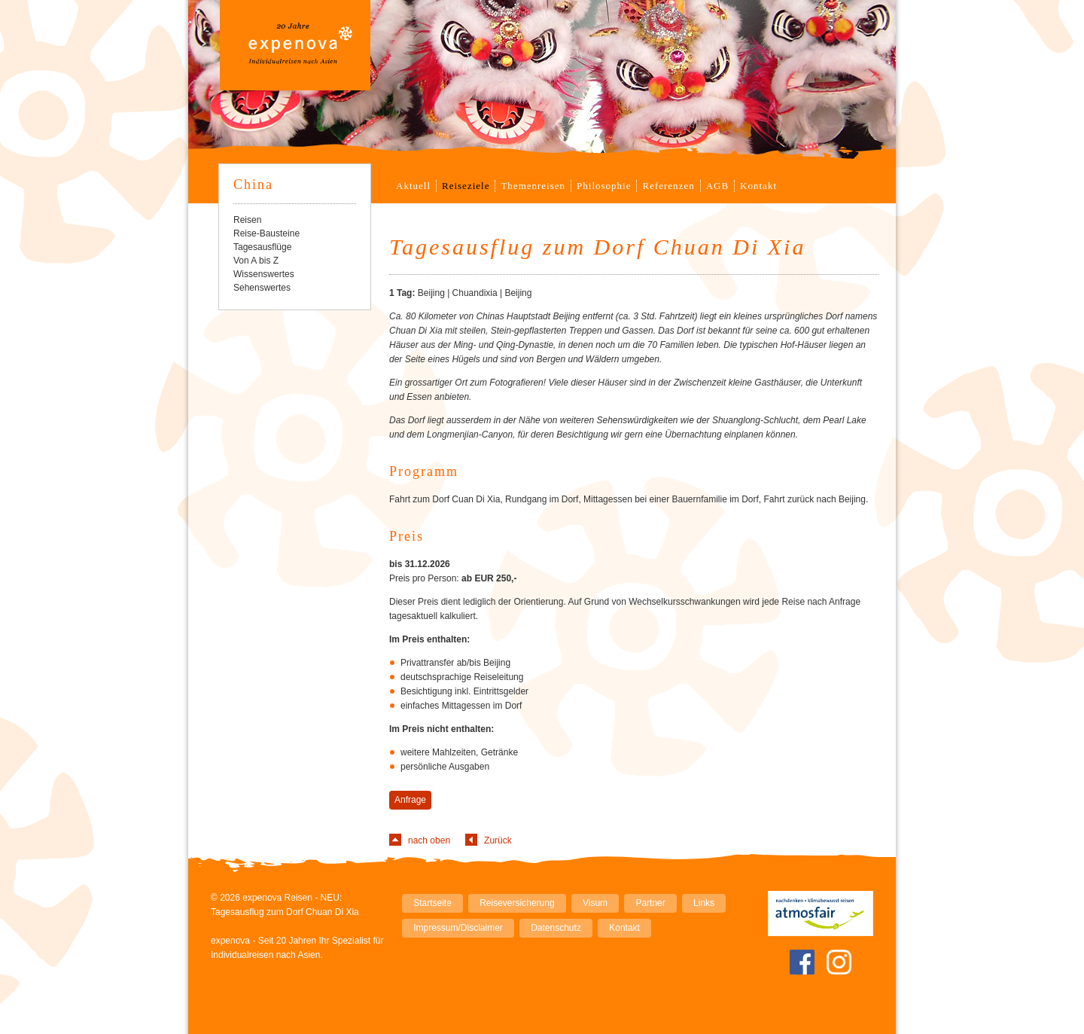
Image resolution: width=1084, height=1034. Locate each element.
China (253, 184)
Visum (595, 903)
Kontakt (758, 185)
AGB (717, 185)
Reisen (247, 220)
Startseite (432, 903)
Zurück (498, 840)
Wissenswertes (263, 274)
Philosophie (604, 185)
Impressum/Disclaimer (458, 928)
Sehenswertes (262, 287)
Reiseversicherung (517, 903)
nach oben (429, 840)
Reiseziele (465, 185)
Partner (650, 903)
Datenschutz (556, 928)
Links (703, 903)
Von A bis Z (256, 260)
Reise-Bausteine (266, 233)
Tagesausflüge (262, 247)
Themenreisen (533, 185)
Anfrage (410, 800)
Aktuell (413, 185)
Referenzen (668, 185)
